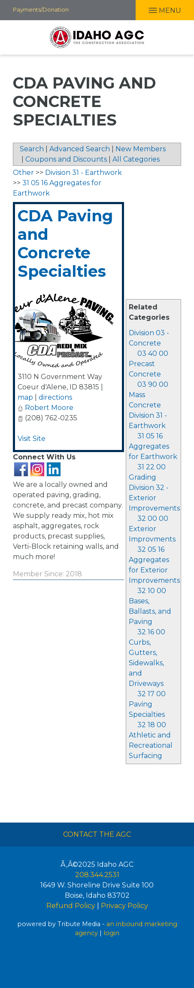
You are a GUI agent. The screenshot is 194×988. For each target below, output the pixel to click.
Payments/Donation (41, 9)
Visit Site (31, 438)
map (25, 397)
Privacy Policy (124, 906)
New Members (140, 149)
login (111, 933)
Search (32, 149)
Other (23, 172)
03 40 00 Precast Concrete (148, 363)
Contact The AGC (97, 834)
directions (55, 397)
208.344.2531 (97, 875)
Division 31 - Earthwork (83, 172)
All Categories (136, 159)
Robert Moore (49, 408)
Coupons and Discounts (66, 159)
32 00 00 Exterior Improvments (152, 528)
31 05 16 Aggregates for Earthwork (153, 446)
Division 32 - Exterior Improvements (154, 497)
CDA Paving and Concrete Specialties (65, 243)
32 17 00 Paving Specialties (147, 704)
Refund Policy (70, 906)
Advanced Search (79, 149)
